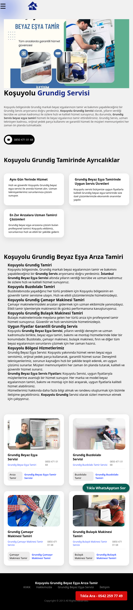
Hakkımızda (44, 587)
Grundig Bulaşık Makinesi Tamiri (106, 556)
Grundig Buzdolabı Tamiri (107, 476)
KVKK (27, 587)
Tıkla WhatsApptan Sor (106, 488)
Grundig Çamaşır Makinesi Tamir (42, 556)
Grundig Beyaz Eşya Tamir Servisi (40, 476)
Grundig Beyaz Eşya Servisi (76, 587)
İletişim (105, 587)
